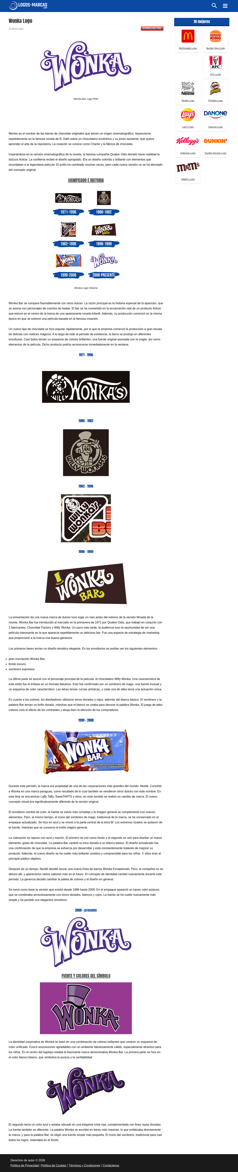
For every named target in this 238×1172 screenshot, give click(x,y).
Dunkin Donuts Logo (215, 153)
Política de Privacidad (24, 1165)
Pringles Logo (215, 100)
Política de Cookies (53, 1165)
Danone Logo (215, 126)
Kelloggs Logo (188, 153)
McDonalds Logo (188, 48)
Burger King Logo (215, 48)
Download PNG (152, 28)
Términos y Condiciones (84, 1165)
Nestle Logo (188, 100)
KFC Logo (215, 74)
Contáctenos (111, 1165)
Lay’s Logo (188, 126)
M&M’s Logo (188, 179)
